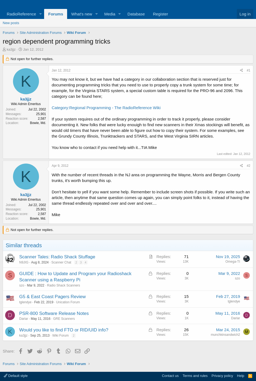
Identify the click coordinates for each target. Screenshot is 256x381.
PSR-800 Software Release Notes (54, 313)
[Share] (241, 70)
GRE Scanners (64, 319)
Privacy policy (222, 376)
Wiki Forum (60, 335)
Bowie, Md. (38, 123)
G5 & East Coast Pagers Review (52, 296)
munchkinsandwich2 (225, 335)
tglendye (25, 302)
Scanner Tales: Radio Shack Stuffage (57, 256)
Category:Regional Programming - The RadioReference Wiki (106, 107)
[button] (40, 14)
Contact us (170, 376)
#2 (248, 166)
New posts (11, 23)
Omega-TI (232, 261)
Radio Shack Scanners (63, 285)
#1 (248, 70)
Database (136, 14)
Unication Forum (68, 302)
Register (160, 14)
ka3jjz (11, 49)
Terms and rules (195, 376)
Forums (55, 14)
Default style (16, 376)
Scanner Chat (61, 262)
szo (21, 285)
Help (240, 376)
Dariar (23, 319)
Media (109, 14)
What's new (81, 14)
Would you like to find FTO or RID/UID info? (63, 330)
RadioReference (21, 14)
